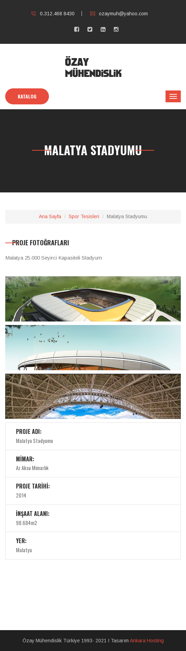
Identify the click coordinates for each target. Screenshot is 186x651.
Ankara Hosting (147, 640)
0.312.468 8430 (53, 13)
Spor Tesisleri (84, 216)
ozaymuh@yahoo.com (119, 13)
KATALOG (27, 96)
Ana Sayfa (50, 216)
